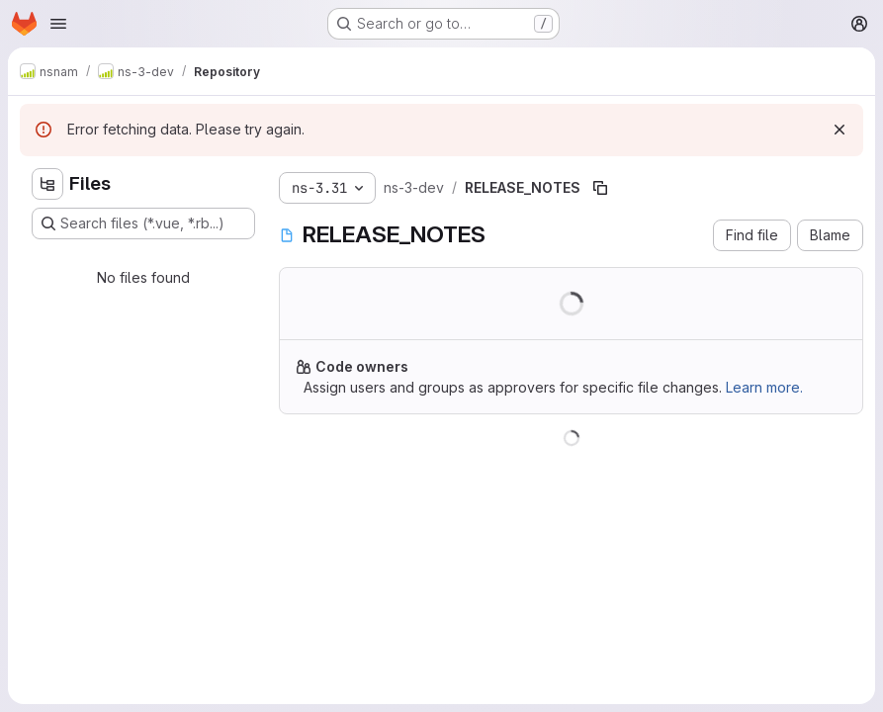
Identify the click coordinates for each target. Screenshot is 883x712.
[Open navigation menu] (58, 24)
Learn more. (764, 387)
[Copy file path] (600, 188)
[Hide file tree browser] (47, 184)
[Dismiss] (839, 129)
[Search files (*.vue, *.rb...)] (143, 223)
